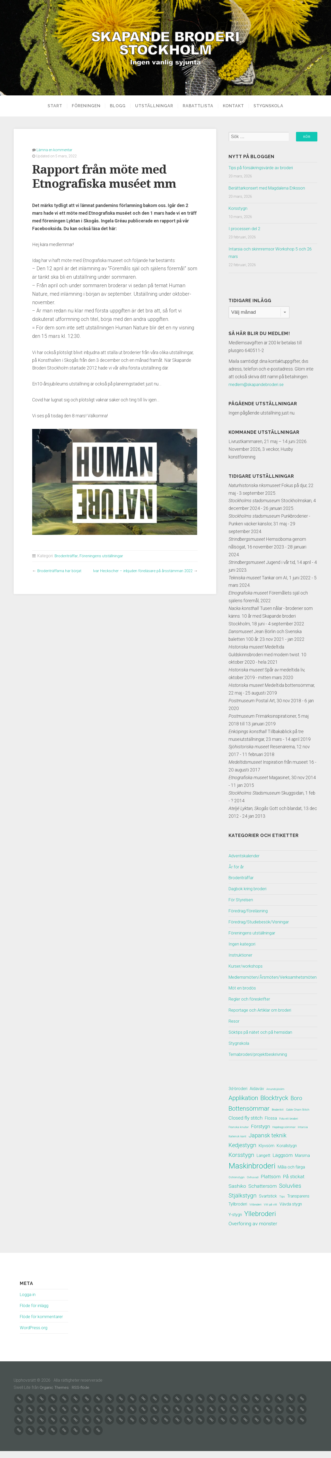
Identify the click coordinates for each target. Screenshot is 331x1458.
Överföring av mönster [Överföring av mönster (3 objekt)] (253, 1232)
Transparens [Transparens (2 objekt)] (298, 1204)
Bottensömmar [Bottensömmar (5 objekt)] (249, 1116)
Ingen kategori (242, 944)
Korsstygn (238, 208)
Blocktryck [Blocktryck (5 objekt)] (274, 1106)
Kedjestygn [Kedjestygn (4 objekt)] (242, 1153)
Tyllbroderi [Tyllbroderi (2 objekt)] (238, 1212)
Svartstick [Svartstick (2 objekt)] (268, 1204)
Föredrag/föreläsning (249, 911)
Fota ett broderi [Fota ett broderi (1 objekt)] (288, 1126)
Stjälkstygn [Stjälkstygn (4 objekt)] (243, 1203)
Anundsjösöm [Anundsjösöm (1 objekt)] (275, 1097)
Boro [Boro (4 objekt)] (296, 1106)
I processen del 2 (245, 228)
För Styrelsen (242, 900)
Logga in (28, 1302)
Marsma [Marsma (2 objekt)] (302, 1163)
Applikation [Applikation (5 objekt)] (243, 1106)
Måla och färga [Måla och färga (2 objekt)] (291, 1175)
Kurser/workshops (246, 966)
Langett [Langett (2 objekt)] (263, 1163)
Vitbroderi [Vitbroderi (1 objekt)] (255, 1212)
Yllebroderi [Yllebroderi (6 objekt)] (260, 1222)
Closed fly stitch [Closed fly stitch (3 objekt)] (246, 1126)
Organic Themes (54, 1395)
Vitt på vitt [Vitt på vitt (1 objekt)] (270, 1212)
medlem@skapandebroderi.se (257, 384)
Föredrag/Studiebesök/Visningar (260, 922)
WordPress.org (34, 1335)
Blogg (119, 106)
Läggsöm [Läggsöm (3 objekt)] (283, 1163)
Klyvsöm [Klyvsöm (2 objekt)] (266, 1153)
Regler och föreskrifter (250, 1007)
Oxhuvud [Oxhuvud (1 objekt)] (252, 1185)
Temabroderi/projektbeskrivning (259, 1062)
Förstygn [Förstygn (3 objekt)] (260, 1134)
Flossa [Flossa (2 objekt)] (271, 1126)
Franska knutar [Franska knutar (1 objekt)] (239, 1135)
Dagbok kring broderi (248, 889)
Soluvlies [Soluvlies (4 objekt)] (290, 1193)
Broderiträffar (66, 555)
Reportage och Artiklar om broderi (261, 1018)
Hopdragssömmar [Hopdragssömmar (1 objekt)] (283, 1135)
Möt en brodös (243, 996)
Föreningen (84, 106)
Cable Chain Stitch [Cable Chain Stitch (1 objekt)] (297, 1117)
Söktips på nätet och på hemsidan (261, 1040)
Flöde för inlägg (35, 1313)
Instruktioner (241, 955)
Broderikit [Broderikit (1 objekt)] (278, 1117)
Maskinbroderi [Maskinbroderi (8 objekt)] (252, 1173)
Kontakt (235, 106)
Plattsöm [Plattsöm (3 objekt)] (271, 1184)
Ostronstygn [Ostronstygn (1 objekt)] (237, 1185)
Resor (234, 1029)
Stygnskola (270, 106)
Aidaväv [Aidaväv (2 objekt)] (257, 1096)
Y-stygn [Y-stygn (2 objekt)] (235, 1222)
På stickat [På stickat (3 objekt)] (293, 1184)
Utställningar (156, 106)
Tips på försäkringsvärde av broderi (262, 167)
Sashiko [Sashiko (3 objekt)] (237, 1194)
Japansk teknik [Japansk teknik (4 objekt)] (267, 1143)
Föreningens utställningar (102, 555)
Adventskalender (245, 856)
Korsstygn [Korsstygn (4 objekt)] (241, 1162)
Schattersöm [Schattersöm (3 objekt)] (262, 1194)
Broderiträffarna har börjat (60, 570)
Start (53, 106)
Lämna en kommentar (54, 150)
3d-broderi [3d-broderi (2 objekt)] (238, 1096)
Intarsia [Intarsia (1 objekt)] (303, 1135)
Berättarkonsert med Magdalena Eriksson (269, 188)
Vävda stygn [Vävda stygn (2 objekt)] (291, 1212)
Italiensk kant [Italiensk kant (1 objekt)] (237, 1144)
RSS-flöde (81, 1395)
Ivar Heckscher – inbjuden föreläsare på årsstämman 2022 (139, 570)
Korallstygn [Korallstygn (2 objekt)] (287, 1153)
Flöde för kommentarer (42, 1324)
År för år (236, 867)
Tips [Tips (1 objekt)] (282, 1204)
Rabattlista (200, 106)
